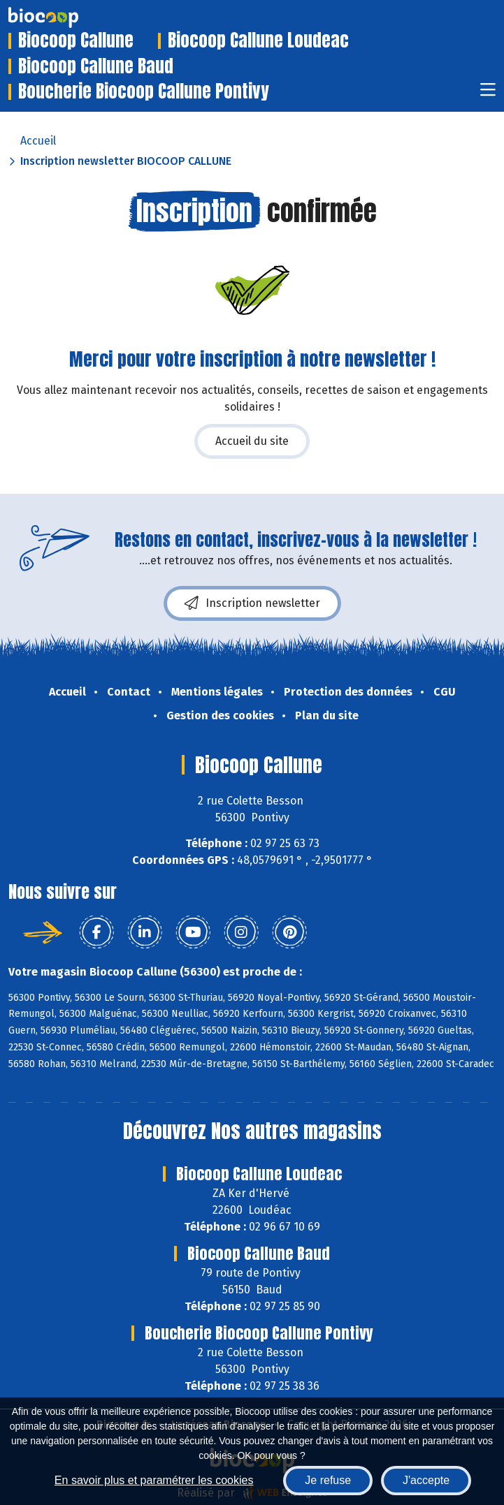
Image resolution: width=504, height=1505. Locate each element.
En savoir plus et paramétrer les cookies (154, 1480)
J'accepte (426, 1480)
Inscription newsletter (252, 603)
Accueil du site (252, 441)
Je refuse (328, 1480)
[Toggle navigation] (488, 94)
